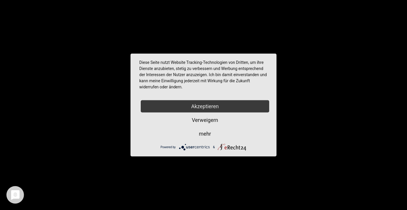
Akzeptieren (205, 106)
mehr (205, 134)
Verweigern (205, 120)
